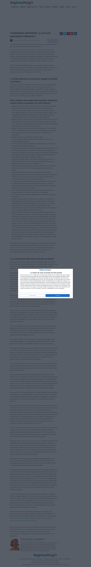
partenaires (30, 274)
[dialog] (45, 283)
